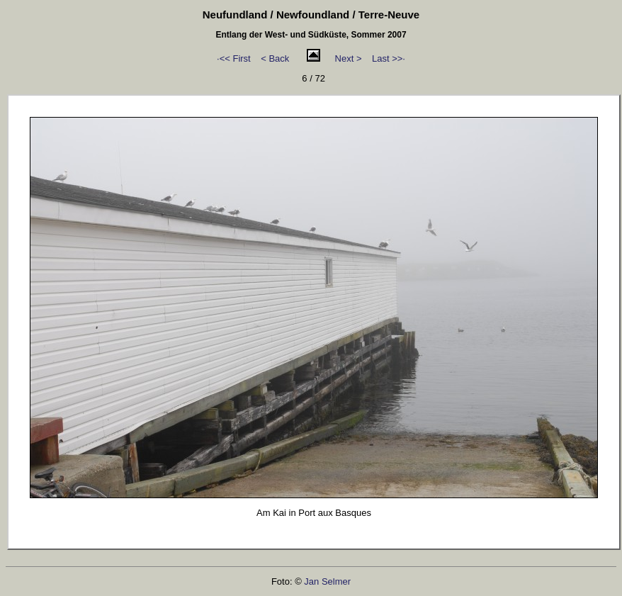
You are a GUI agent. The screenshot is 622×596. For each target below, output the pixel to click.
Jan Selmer (327, 581)
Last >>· (388, 58)
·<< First (234, 58)
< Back (275, 58)
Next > (348, 58)
